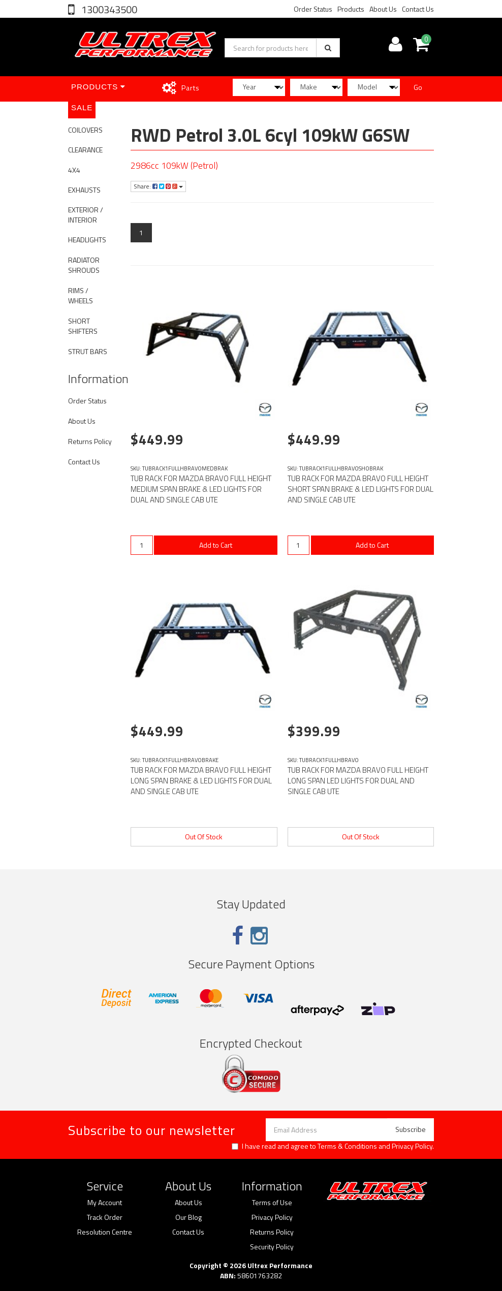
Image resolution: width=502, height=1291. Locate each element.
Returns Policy (90, 441)
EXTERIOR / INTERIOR (85, 214)
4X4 (74, 170)
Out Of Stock (204, 836)
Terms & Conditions (347, 1146)
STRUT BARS (87, 351)
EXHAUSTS (84, 189)
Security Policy (272, 1247)
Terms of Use (272, 1203)
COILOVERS (85, 129)
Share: (158, 186)
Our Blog (188, 1217)
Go (418, 87)
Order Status (313, 9)
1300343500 (108, 9)
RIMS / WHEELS (80, 295)
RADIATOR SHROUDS (84, 265)
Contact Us (418, 9)
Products (350, 9)
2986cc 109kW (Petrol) (174, 165)
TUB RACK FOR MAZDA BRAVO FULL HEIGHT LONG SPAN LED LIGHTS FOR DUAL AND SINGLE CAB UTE (358, 780)
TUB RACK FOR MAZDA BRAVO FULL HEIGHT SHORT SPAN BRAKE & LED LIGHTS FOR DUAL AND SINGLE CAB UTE (360, 489)
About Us (383, 9)
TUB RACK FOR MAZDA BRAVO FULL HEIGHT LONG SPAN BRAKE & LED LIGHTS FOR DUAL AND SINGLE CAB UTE (201, 780)
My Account (104, 1203)
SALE (81, 107)
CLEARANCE (85, 149)
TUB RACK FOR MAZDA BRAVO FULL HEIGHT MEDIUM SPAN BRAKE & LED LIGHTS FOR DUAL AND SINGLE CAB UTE (201, 489)
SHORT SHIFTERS (83, 326)
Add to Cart (215, 545)
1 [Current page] (141, 232)
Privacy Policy (412, 1146)
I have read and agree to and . (333, 1146)
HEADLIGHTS (87, 239)
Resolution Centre (104, 1232)
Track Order (104, 1217)
